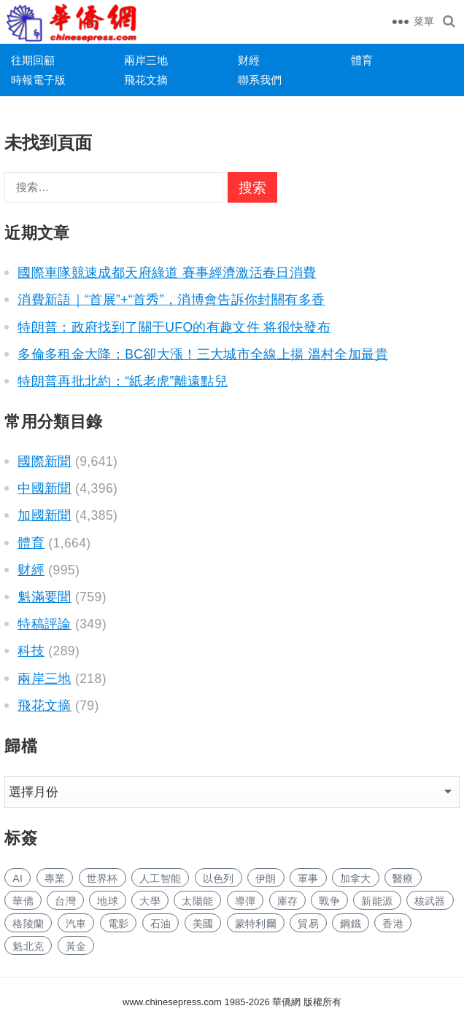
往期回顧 (33, 60)
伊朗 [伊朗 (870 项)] (266, 878)
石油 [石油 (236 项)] (160, 923)
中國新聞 (44, 488)
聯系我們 (260, 80)
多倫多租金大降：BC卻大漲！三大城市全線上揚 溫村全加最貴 (203, 354)
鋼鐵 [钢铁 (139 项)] (350, 923)
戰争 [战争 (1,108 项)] (329, 901)
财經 (249, 60)
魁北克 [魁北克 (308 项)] (28, 946)
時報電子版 (38, 80)
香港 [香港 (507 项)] (392, 923)
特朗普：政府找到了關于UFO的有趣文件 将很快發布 (174, 327)
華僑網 (285, 1001)
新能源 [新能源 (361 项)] (377, 901)
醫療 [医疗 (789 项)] (403, 878)
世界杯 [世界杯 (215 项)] (102, 878)
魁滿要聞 (44, 597)
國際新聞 (44, 461)
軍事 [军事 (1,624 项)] (308, 878)
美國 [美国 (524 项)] (203, 923)
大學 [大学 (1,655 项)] (150, 901)
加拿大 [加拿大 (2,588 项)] (355, 878)
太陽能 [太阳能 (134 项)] (197, 901)
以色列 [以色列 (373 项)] (218, 878)
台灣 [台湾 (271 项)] (65, 901)
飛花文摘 (146, 80)
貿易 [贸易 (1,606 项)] (308, 923)
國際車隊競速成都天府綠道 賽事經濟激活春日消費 (167, 272)
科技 (31, 651)
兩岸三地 (146, 60)
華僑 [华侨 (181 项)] (23, 901)
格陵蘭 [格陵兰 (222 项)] (28, 923)
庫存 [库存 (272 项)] (287, 901)
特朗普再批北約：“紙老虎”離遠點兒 (123, 381)
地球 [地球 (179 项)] (107, 901)
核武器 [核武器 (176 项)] (430, 901)
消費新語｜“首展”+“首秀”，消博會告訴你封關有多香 (171, 299)
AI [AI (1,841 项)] (17, 878)
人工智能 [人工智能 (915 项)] (160, 878)
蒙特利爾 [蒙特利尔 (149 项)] (256, 923)
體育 (362, 60)
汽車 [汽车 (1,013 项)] (76, 923)
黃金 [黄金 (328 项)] (76, 946)
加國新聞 (44, 515)
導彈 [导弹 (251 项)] (245, 901)
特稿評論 (44, 624)
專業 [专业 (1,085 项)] (55, 878)
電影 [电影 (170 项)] (118, 923)
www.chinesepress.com (172, 1001)
